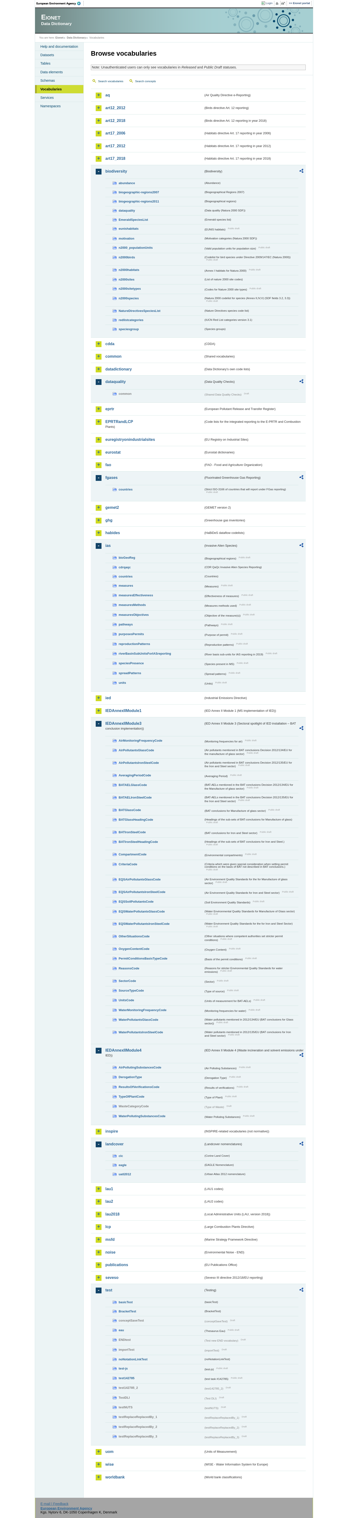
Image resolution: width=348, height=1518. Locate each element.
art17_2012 (115, 146)
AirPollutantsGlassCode (136, 750)
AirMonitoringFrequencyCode (140, 740)
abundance (127, 183)
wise (109, 1464)
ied (108, 698)
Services (47, 98)
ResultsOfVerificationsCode (139, 1087)
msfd (110, 1239)
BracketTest (127, 1311)
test (108, 1290)
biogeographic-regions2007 (139, 192)
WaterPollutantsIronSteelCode (141, 1032)
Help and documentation (59, 46)
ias (108, 546)
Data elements (51, 72)
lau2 (109, 1201)
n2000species (129, 298)
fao (108, 465)
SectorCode (127, 981)
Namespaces (50, 106)
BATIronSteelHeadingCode (138, 842)
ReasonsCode (129, 968)
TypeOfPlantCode (131, 1096)
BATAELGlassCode (133, 785)
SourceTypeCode (131, 990)
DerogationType (130, 1077)
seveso (111, 1278)
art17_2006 (115, 133)
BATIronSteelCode (132, 832)
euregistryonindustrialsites (130, 439)
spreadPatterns (130, 673)
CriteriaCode (128, 864)
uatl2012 (125, 1174)
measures (126, 585)
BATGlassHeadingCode (136, 819)
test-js (123, 1368)
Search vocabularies (110, 81)
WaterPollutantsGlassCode (138, 1019)
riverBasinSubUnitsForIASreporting (145, 653)
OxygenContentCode (134, 949)
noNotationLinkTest (133, 1359)
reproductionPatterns (134, 644)
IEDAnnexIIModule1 (123, 711)
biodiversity (116, 171)
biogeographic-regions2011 (139, 201)
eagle (123, 1165)
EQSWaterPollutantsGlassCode (142, 911)
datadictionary (118, 369)
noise (110, 1252)
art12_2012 (115, 108)
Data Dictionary (76, 37)
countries (126, 489)
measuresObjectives (134, 615)
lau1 (109, 1189)
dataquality (127, 210)
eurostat (113, 452)
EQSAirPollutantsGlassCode (140, 879)
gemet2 (112, 507)
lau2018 (112, 1214)
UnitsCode (126, 1000)
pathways (126, 624)
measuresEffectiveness (136, 595)
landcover (114, 1144)
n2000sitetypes (130, 288)
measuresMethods (132, 605)
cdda (109, 344)
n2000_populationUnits (136, 247)
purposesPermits (131, 634)
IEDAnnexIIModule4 (123, 1050)
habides (112, 533)
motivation (126, 238)
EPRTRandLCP (119, 422)
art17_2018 (115, 158)
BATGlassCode (130, 810)
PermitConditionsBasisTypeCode (143, 958)
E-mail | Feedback (54, 1504)
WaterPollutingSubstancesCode (142, 1116)
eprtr (109, 409)
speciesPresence (131, 663)
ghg (108, 520)
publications (116, 1265)
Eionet (59, 37)
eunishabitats (129, 228)
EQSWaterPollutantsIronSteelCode (144, 924)
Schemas (47, 80)
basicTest (126, 1302)
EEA (60, 3)
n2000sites (126, 279)
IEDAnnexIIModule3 (123, 723)
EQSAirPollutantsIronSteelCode (142, 892)
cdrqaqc (125, 567)
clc (121, 1156)
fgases (111, 478)
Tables (45, 63)
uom (109, 1452)
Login (269, 3)
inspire (111, 1131)
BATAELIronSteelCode (135, 797)
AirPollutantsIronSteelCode (139, 763)
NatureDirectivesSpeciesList (139, 311)
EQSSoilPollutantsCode (136, 901)
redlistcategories (131, 320)
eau (121, 1330)
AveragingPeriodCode (135, 775)
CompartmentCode (132, 854)
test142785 (126, 1378)
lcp (108, 1227)
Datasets (47, 55)
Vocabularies (51, 89)
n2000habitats (129, 270)
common (113, 356)
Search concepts (145, 81)
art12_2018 (115, 121)
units (122, 683)
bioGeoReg (127, 557)
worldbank (115, 1477)
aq (107, 95)
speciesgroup (129, 329)
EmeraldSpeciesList (133, 220)
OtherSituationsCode (134, 936)
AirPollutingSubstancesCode (140, 1067)
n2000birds (127, 257)
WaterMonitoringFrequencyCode (143, 1010)
